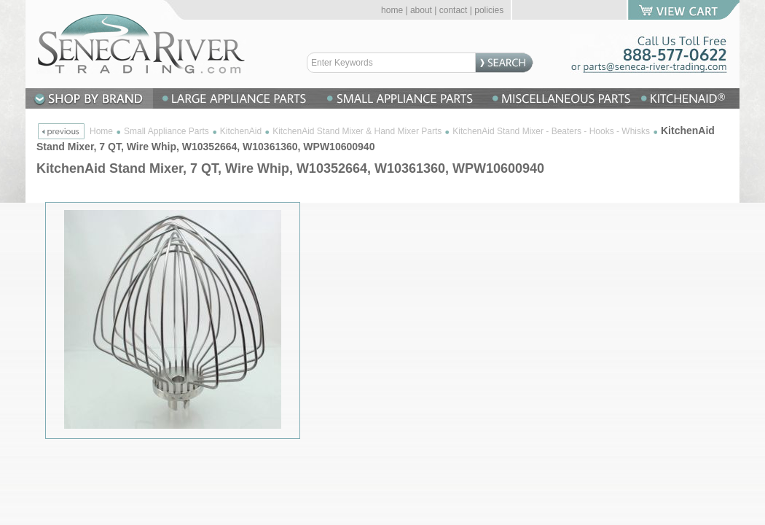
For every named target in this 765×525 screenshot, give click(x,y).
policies (488, 10)
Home (101, 131)
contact (453, 10)
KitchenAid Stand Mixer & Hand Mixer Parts (357, 131)
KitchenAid (241, 131)
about (421, 10)
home (392, 10)
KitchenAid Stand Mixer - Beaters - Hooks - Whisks (551, 131)
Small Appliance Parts (166, 131)
